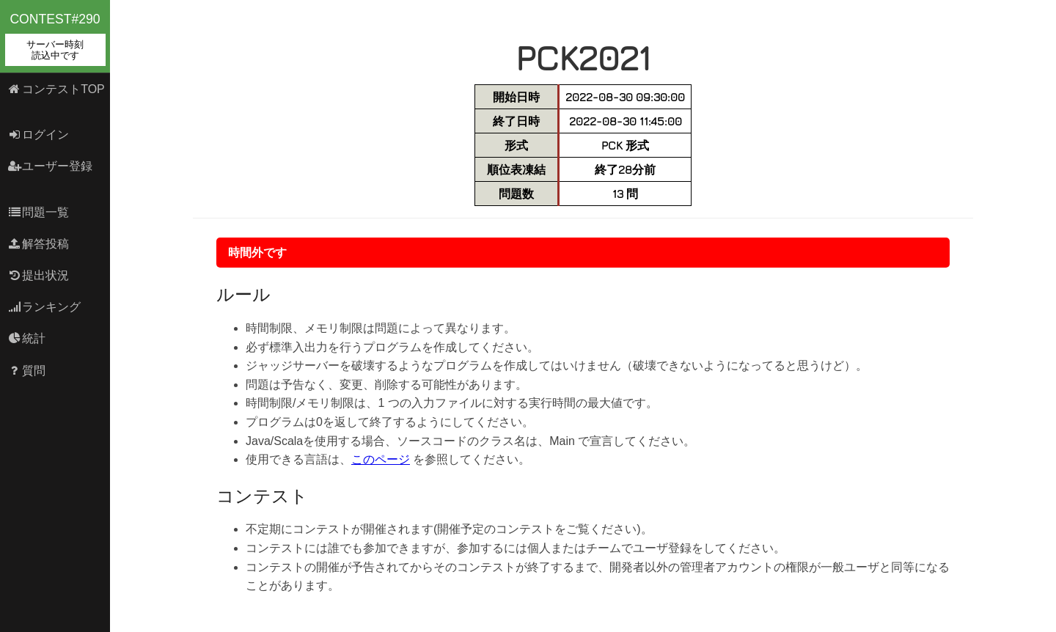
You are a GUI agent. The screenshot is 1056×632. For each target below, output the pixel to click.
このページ (380, 459)
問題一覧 (38, 212)
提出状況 (38, 275)
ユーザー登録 (50, 166)
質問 (26, 370)
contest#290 (55, 39)
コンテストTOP (56, 89)
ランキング (44, 307)
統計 (26, 338)
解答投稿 (38, 244)
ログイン (38, 134)
